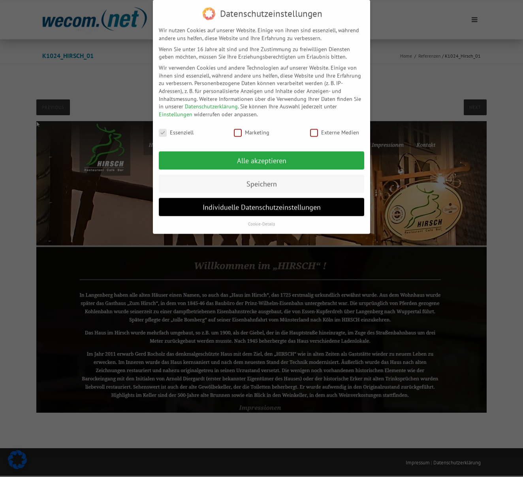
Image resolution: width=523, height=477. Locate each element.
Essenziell (176, 127)
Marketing (251, 127)
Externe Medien (334, 127)
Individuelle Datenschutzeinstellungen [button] (262, 201)
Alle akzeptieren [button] (261, 154)
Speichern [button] (261, 178)
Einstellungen (175, 108)
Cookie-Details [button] (261, 218)
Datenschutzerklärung (211, 101)
